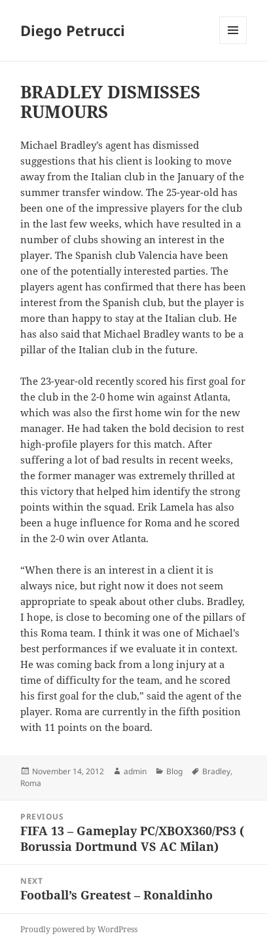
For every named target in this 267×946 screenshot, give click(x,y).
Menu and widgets (233, 43)
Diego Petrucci (72, 30)
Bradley (216, 771)
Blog (174, 771)
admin (135, 771)
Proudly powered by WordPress (78, 929)
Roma (30, 783)
